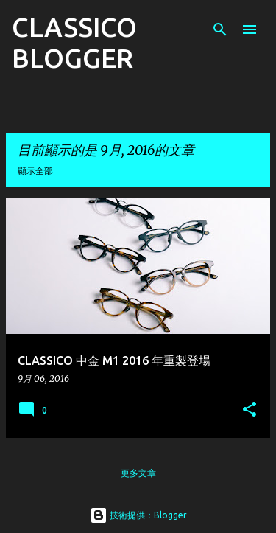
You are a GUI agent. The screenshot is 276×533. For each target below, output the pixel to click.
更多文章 (138, 473)
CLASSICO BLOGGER (74, 42)
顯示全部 (35, 170)
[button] (249, 410)
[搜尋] (220, 29)
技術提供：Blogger (138, 515)
